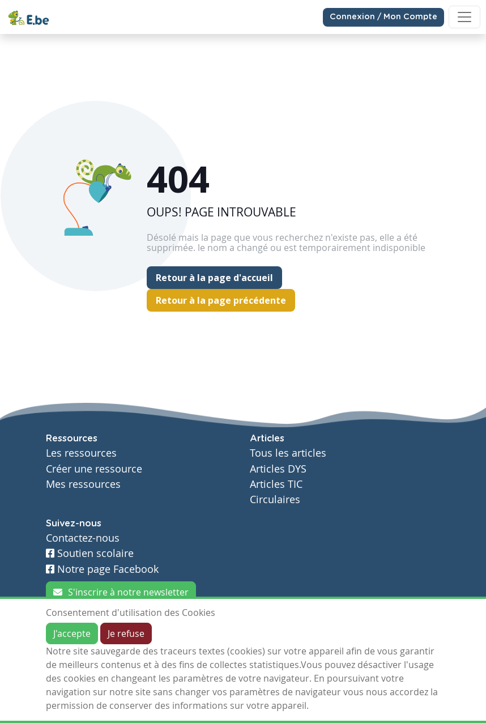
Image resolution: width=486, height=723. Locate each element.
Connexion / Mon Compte (383, 17)
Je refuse (126, 633)
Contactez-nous (83, 538)
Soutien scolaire (90, 553)
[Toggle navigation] (464, 17)
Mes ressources (83, 484)
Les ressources (81, 453)
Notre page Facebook (102, 569)
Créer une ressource (94, 468)
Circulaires (275, 499)
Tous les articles (288, 453)
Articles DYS (278, 468)
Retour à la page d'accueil (214, 277)
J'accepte (72, 633)
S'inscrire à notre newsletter (121, 592)
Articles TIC (276, 484)
